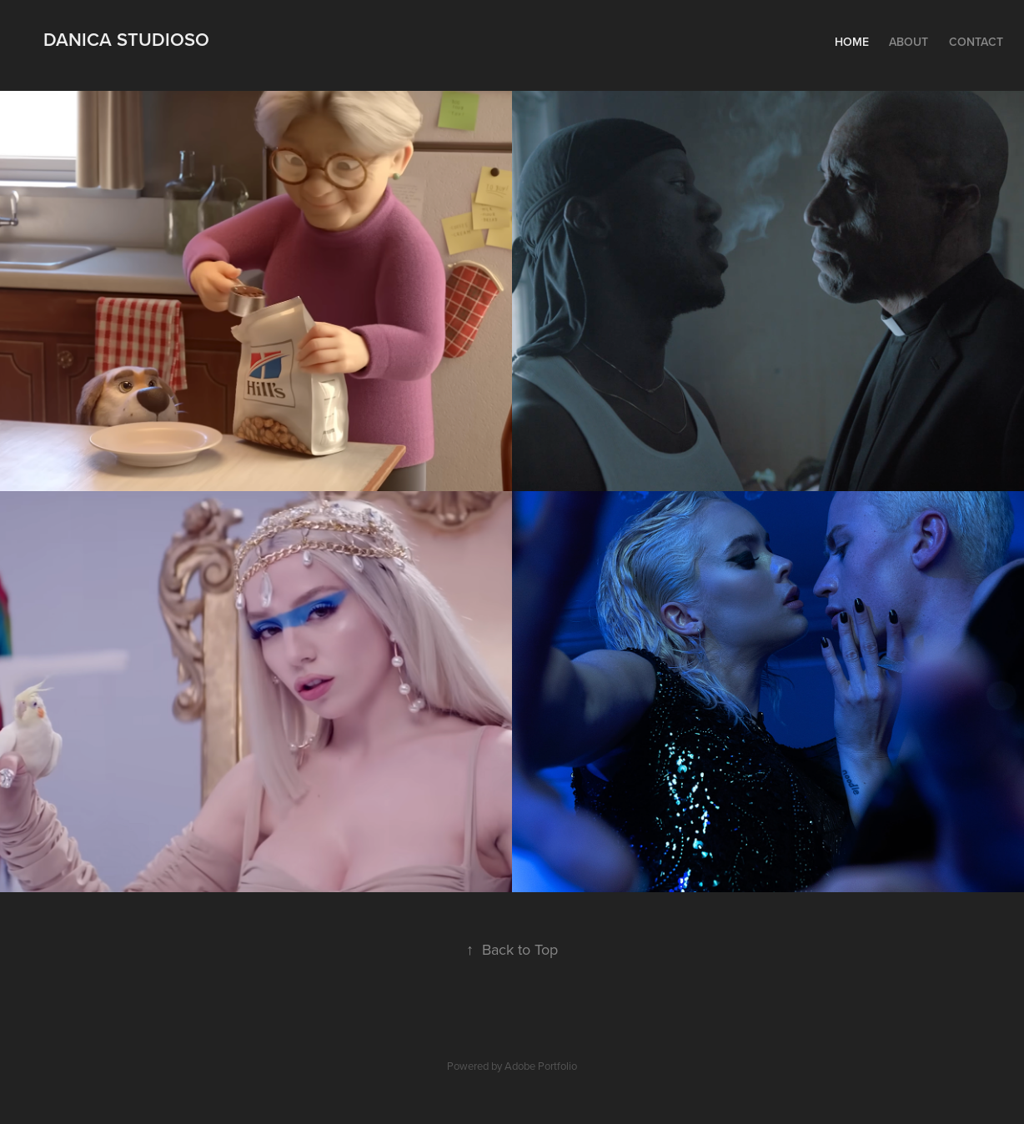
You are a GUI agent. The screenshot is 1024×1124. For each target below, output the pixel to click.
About (908, 41)
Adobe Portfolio (540, 1065)
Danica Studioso (126, 39)
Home (852, 41)
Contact (976, 41)
